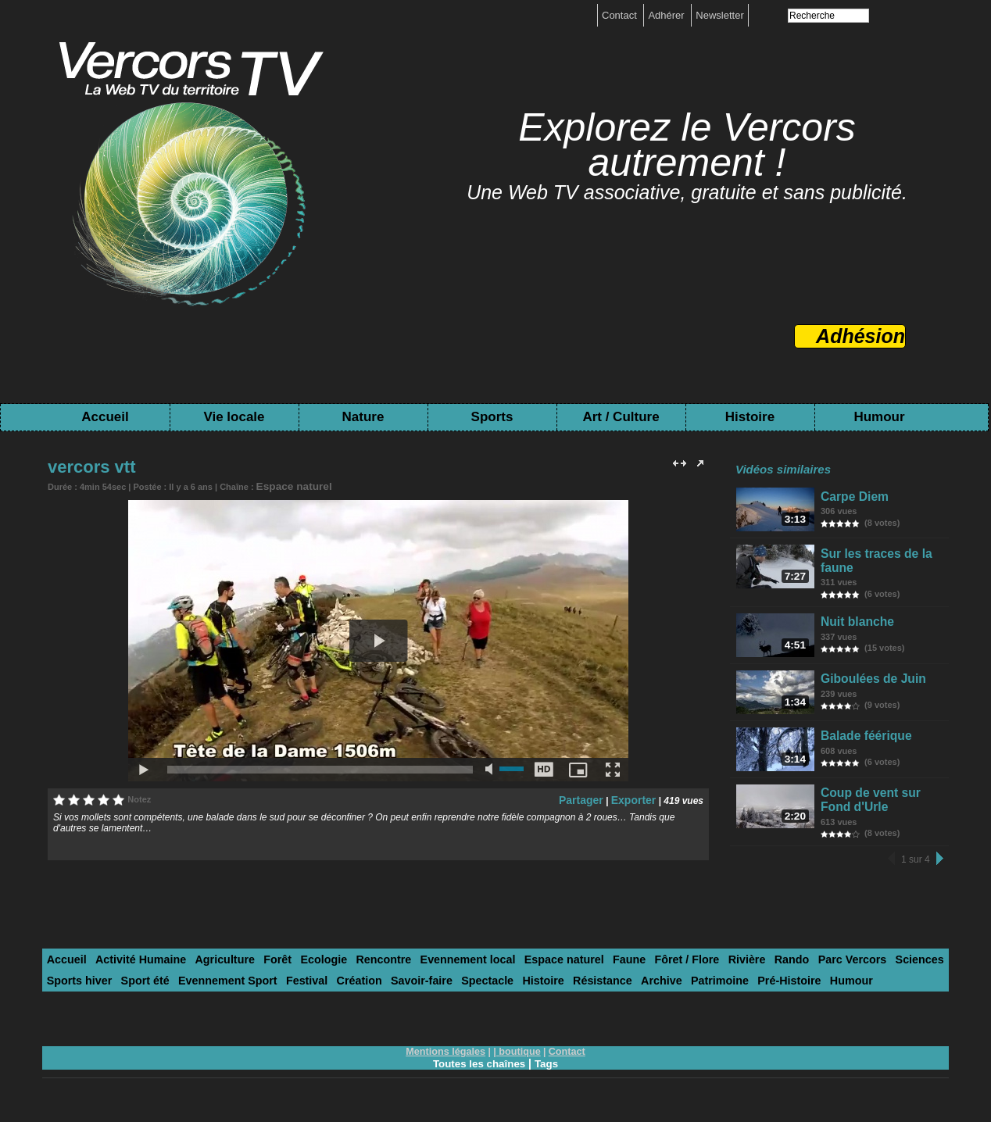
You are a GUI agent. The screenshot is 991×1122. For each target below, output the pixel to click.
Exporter (636, 796)
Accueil (104, 416)
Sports (492, 416)
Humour (878, 416)
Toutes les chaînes (478, 1069)
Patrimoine (587, 987)
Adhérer (667, 15)
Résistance (482, 987)
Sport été (68, 987)
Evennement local (427, 968)
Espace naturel (286, 485)
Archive (535, 987)
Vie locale (233, 416)
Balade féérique (863, 744)
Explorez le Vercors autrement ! (687, 144)
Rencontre (351, 968)
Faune (573, 968)
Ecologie (297, 968)
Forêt (255, 968)
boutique (518, 1057)
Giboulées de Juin (869, 682)
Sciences (835, 968)
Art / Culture (620, 416)
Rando (719, 968)
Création (262, 987)
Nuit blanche (855, 621)
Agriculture (207, 968)
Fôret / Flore (625, 968)
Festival (214, 987)
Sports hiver (895, 968)
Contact (620, 15)
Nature (363, 416)
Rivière (679, 968)
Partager (590, 796)
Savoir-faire (318, 987)
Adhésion (860, 336)
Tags (548, 1069)
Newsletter (719, 15)
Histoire (750, 416)
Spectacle (378, 987)
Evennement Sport (143, 987)
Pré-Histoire (651, 987)
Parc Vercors (774, 968)
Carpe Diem (853, 496)
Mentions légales (448, 1057)
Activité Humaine (131, 968)
